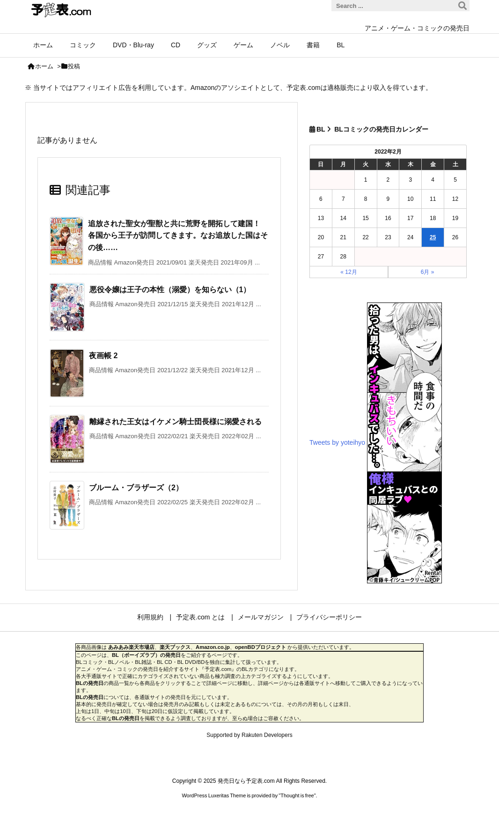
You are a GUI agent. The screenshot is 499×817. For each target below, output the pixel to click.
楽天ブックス (175, 647)
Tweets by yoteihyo (337, 442)
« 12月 (348, 272)
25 (433, 237)
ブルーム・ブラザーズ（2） (136, 488)
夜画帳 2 (103, 356)
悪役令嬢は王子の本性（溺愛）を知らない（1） (170, 290)
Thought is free (297, 795)
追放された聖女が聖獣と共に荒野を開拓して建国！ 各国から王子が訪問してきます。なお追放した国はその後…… (178, 235)
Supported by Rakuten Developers (249, 735)
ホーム (44, 66)
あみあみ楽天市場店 (131, 647)
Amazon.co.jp (213, 647)
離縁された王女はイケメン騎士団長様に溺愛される (175, 422)
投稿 (74, 66)
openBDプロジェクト (260, 647)
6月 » (427, 272)
